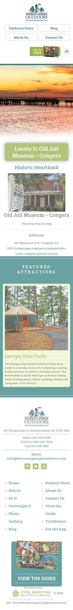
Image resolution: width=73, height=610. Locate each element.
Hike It (15, 491)
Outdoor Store (57, 483)
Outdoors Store (21, 28)
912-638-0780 (41, 438)
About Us (21, 37)
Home (14, 483)
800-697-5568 (43, 443)
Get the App (55, 529)
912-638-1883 (40, 447)
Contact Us (54, 37)
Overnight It (20, 506)
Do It (13, 499)
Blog (53, 28)
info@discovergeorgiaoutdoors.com (36, 459)
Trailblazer (55, 522)
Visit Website (27, 384)
